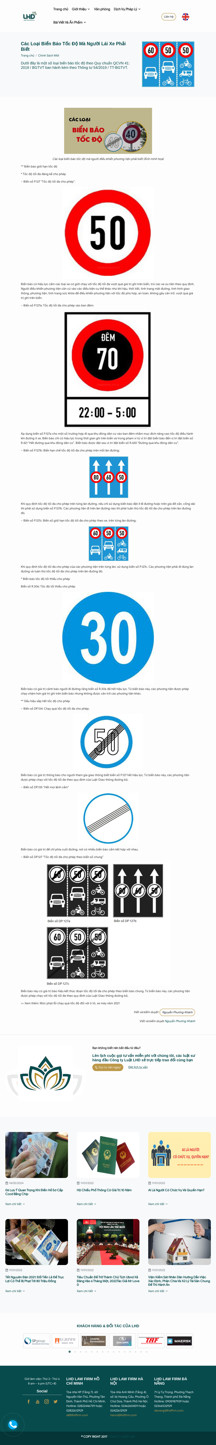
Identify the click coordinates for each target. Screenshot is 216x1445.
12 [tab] (130, 1352)
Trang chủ (60, 9)
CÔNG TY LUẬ (117, 1437)
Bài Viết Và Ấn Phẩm (69, 22)
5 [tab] (91, 1352)
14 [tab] (141, 1352)
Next (196, 1341)
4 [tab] (86, 1352)
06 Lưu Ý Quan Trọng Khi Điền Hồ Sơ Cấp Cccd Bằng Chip (34, 1192)
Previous (19, 1341)
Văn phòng (102, 9)
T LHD (131, 1437)
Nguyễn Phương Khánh (177, 1012)
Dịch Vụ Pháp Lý (127, 9)
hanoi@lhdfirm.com (123, 1415)
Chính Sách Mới (48, 55)
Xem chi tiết (15, 1204)
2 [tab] (75, 1352)
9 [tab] (113, 1352)
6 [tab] (97, 1352)
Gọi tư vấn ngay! (108, 1067)
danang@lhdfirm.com (168, 1410)
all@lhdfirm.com (77, 1415)
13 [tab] (135, 1352)
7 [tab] (102, 1352)
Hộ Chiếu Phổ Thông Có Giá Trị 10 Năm (104, 1190)
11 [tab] (124, 1352)
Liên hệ (168, 17)
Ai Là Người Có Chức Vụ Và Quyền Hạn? (176, 1190)
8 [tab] (108, 1352)
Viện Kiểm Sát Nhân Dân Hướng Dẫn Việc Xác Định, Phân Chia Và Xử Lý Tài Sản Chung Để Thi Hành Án (179, 1281)
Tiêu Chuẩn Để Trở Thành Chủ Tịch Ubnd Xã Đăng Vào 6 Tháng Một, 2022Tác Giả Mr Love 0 (108, 1281)
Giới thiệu (81, 9)
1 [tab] (69, 1352)
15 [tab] (146, 1352)
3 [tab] (80, 1352)
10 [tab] (119, 1352)
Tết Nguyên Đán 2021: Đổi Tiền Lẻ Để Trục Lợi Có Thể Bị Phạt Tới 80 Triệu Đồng (34, 1279)
